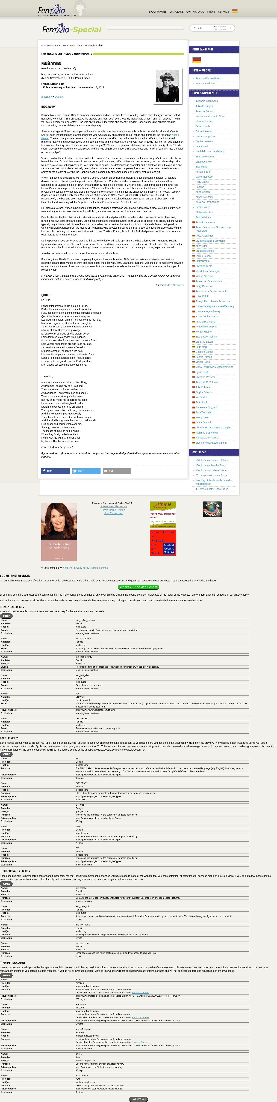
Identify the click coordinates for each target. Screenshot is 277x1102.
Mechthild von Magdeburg (210, 151)
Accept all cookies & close (138, 587)
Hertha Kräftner (204, 331)
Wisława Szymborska (207, 202)
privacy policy (81, 567)
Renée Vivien (203, 207)
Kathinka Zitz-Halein (207, 432)
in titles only (220, 29)
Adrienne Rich (203, 171)
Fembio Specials (49, 45)
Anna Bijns (201, 245)
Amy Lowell (202, 146)
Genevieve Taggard (206, 407)
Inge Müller (202, 166)
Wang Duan (202, 417)
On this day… (195, 11)
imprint (68, 567)
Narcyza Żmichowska (207, 437)
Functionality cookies (15, 871)
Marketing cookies (12, 963)
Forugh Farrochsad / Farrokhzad (213, 301)
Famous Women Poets (72, 45)
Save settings (138, 1099)
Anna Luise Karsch (206, 321)
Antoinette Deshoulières (209, 281)
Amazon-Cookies (140, 992)
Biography (46, 96)
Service (223, 11)
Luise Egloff (202, 296)
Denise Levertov (204, 141)
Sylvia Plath (202, 372)
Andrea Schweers (174, 285)
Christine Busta (204, 266)
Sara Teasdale (203, 412)
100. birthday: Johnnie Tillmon (212, 460)
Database (176, 11)
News (211, 11)
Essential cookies (12, 607)
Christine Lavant (204, 341)
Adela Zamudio (204, 422)
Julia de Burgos (204, 106)
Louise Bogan (203, 256)
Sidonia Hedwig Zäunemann (211, 442)
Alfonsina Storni (204, 197)
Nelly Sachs (202, 181)
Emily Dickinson (204, 286)
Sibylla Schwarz (204, 392)
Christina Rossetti (205, 377)
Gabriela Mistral (204, 351)
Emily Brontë (203, 260)
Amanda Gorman (205, 111)
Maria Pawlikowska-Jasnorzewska (214, 367)
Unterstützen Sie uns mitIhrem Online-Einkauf (113, 510)
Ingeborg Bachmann (207, 101)
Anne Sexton (203, 191)
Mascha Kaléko (204, 121)
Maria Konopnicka (205, 136)
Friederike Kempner (206, 326)
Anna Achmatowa (205, 222)
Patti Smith (202, 402)
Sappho (200, 187)
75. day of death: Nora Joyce (211, 475)
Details (6, 616)
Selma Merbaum (205, 156)
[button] (55, 471)
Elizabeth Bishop (205, 250)
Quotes (59, 96)
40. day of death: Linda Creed (212, 489)
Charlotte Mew (203, 161)
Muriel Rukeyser (204, 176)
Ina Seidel (201, 397)
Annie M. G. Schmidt (207, 382)
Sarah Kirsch (203, 126)
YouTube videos (9, 738)
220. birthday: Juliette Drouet (211, 470)
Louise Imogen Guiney (208, 311)
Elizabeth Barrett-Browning (210, 240)
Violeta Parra (203, 361)
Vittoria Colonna (204, 276)
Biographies (157, 11)
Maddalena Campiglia (207, 271)
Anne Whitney (203, 217)
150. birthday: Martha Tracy (211, 465)
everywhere (220, 26)
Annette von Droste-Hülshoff (211, 291)
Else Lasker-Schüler (207, 336)
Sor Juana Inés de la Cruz (210, 116)
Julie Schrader (203, 387)
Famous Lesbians (205, 83)
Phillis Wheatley (204, 212)
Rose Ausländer (204, 235)
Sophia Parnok (204, 357)
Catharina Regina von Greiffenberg (215, 306)
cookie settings (99, 567)
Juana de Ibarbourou (207, 316)
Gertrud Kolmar (204, 131)
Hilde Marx (201, 346)
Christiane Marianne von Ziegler (213, 427)
